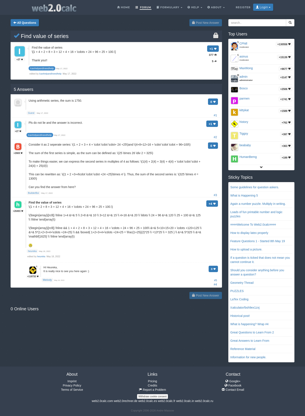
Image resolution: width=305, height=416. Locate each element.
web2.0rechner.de (125, 401)
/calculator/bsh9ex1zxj (245, 307)
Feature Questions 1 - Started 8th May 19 (257, 241)
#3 (215, 195)
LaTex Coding (239, 299)
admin (244, 76)
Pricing (152, 381)
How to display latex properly (249, 233)
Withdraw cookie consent (152, 396)
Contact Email (233, 389)
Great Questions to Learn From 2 (252, 332)
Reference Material (242, 349)
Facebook (233, 385)
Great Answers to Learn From (249, 340)
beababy (245, 145)
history (244, 122)
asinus (244, 56)
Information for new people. (248, 357)
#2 (215, 137)
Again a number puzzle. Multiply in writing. (258, 203)
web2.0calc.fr (166, 401)
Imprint (72, 381)
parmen (245, 98)
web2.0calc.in (185, 401)
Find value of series (41, 36)
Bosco (244, 88)
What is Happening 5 (244, 195)
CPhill (243, 43)
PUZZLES (237, 291)
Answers (23, 89)
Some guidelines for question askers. (254, 187)
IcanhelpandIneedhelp (50, 73)
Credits (152, 385)
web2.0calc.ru (204, 401)
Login (263, 7)
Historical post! (240, 316)
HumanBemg (248, 157)
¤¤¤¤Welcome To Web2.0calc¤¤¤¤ (253, 224)
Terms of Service (72, 389)
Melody (47, 279)
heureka (41, 256)
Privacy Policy (72, 385)
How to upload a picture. (246, 249)
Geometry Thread (242, 282)
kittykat (244, 110)
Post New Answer (205, 22)
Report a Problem (152, 389)
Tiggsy (244, 133)
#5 (215, 280)
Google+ (232, 381)
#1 (215, 115)
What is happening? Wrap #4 (249, 324)
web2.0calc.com (102, 401)
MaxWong (246, 68)
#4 (215, 284)
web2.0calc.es (147, 401)
